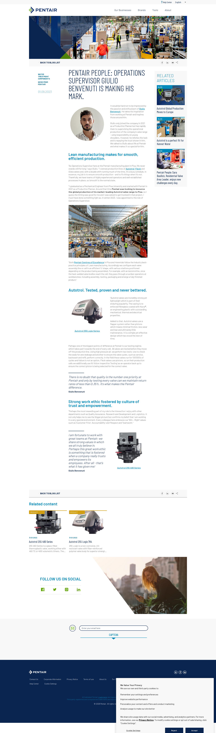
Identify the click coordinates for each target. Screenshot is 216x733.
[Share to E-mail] (173, 62)
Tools (155, 10)
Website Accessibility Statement (141, 679)
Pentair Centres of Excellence (89, 262)
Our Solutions (117, 679)
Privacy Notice (72, 679)
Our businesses (122, 10)
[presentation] (108, 647)
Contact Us (34, 679)
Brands (142, 10)
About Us (102, 679)
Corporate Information (52, 679)
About (168, 10)
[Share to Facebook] (162, 62)
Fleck (138, 168)
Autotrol (130, 168)
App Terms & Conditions (168, 679)
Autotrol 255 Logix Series (87, 331)
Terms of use (88, 679)
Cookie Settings (50, 684)
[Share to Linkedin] (167, 62)
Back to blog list (50, 62)
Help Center (167, 2)
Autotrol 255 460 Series (129, 467)
